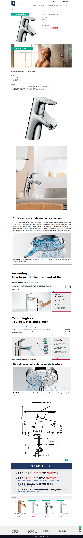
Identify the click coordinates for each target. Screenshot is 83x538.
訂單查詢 (66, 5)
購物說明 (61, 5)
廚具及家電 (50, 5)
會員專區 (66, 1)
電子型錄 (56, 5)
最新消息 (40, 5)
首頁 (13, 9)
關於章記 (35, 5)
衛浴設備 (45, 5)
